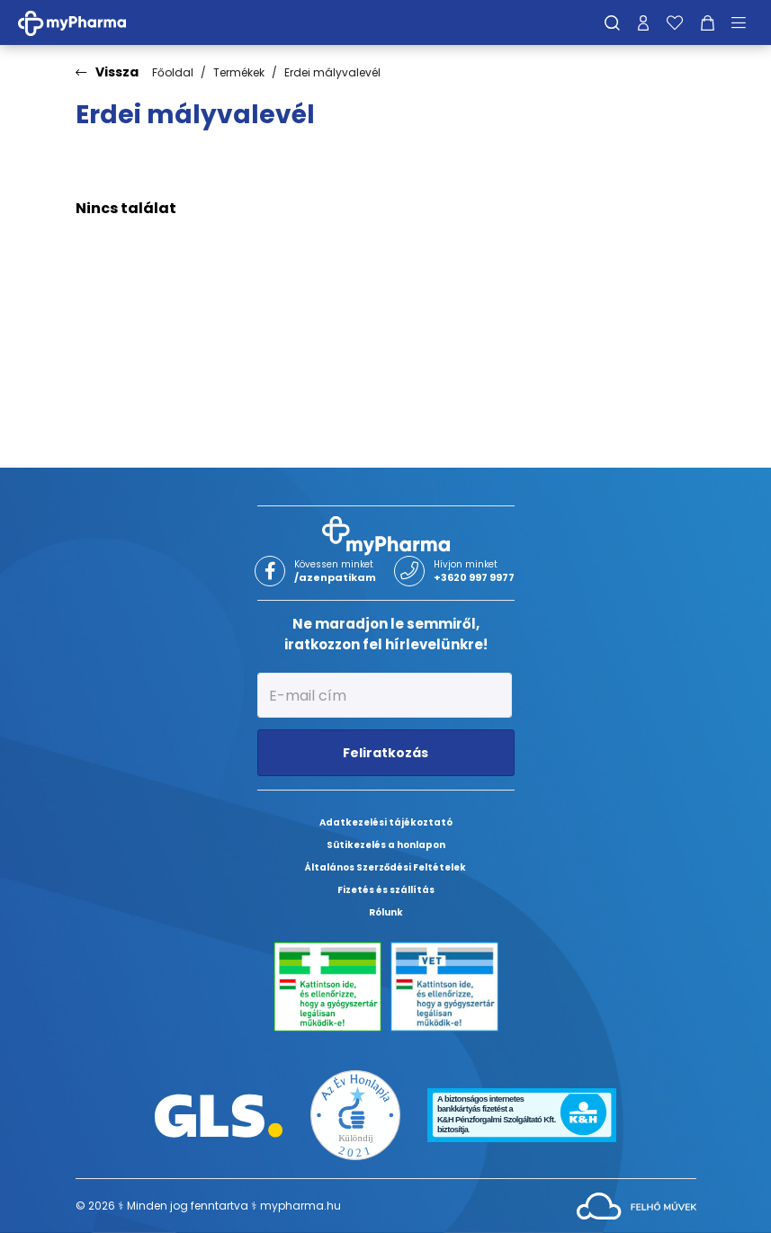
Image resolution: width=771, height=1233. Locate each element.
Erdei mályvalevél (332, 72)
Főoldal (172, 72)
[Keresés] (612, 22)
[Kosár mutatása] (707, 22)
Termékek (238, 72)
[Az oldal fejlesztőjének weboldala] (636, 1204)
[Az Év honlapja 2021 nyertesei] (355, 1113)
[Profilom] (643, 22)
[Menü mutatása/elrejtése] (745, 22)
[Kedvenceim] (674, 22)
